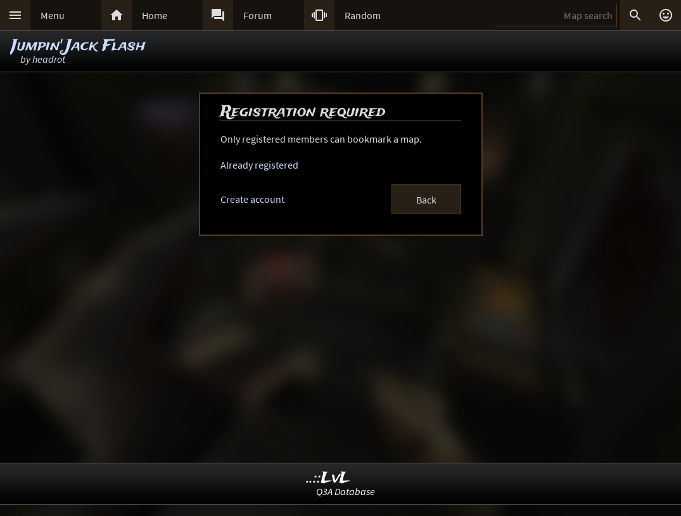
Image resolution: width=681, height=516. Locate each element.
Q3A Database (345, 491)
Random (363, 15)
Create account (252, 199)
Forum (257, 15)
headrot (48, 59)
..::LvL (328, 478)
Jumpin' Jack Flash (78, 46)
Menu (53, 15)
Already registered (259, 164)
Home (154, 15)
